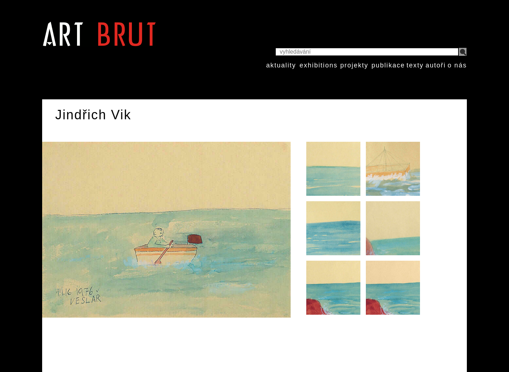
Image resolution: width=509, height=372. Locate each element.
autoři (435, 65)
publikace (388, 65)
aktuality (281, 65)
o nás (457, 65)
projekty (354, 65)
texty (415, 65)
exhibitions (318, 65)
